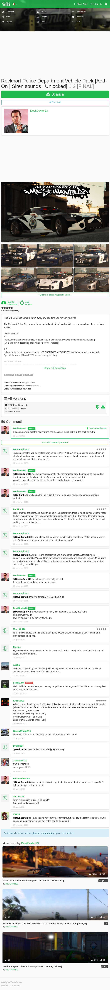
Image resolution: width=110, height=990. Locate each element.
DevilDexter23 (39, 110)
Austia (16, 665)
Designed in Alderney (11, 982)
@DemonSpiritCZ (22, 474)
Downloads (12, 304)
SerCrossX (18, 796)
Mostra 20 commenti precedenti (55, 442)
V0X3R (16, 814)
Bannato (29, 683)
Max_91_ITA (19, 629)
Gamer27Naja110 (22, 731)
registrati (47, 833)
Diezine (17, 647)
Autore (31, 428)
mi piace (28, 304)
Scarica (55, 94)
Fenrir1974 (18, 683)
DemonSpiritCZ (21, 449)
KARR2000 (18, 700)
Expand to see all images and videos (55, 295)
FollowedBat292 (21, 778)
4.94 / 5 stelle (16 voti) (10, 311)
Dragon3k (18, 746)
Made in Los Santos (11, 985)
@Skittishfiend (20, 495)
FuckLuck (18, 509)
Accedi (36, 833)
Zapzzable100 (20, 760)
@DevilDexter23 (21, 537)
